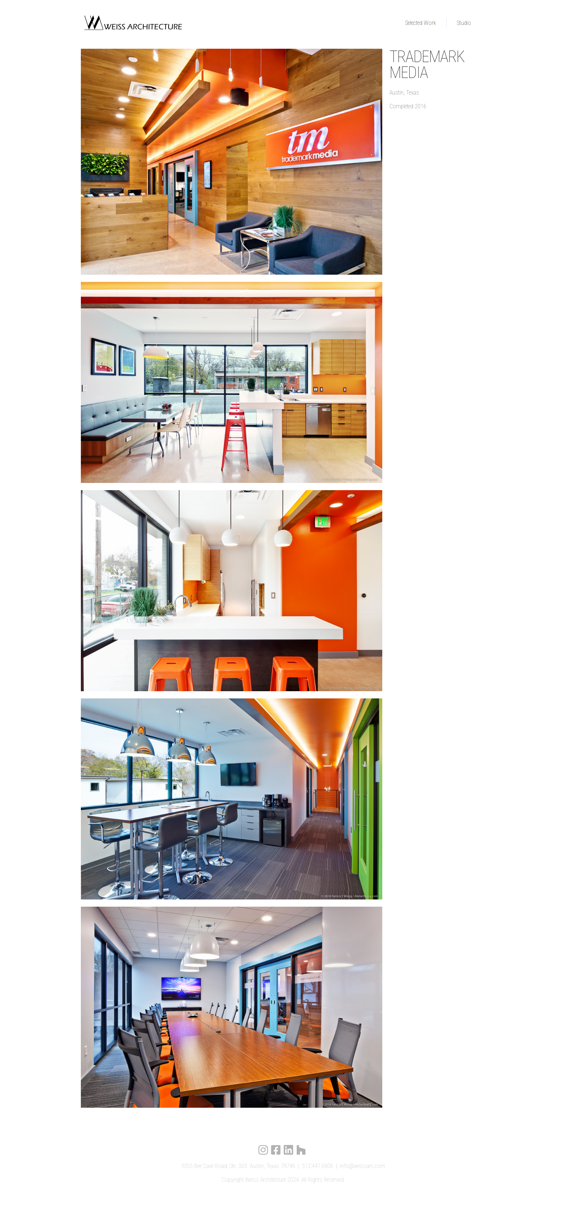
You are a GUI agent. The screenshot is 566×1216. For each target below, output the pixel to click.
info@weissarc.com (362, 1166)
